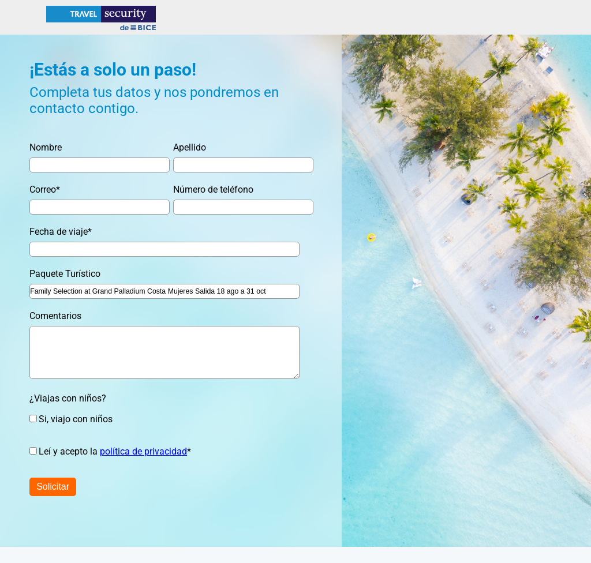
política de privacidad (143, 451)
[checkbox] (158, 419)
